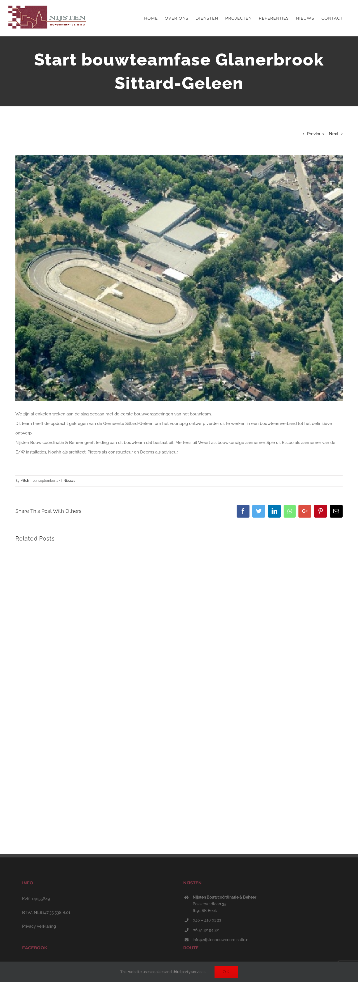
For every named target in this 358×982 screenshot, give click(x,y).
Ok (226, 971)
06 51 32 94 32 (206, 930)
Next (333, 133)
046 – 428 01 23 (207, 920)
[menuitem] (151, 18)
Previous (315, 133)
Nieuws (69, 481)
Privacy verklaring (39, 926)
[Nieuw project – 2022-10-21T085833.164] (179, 278)
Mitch (24, 481)
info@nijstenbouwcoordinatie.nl (221, 939)
